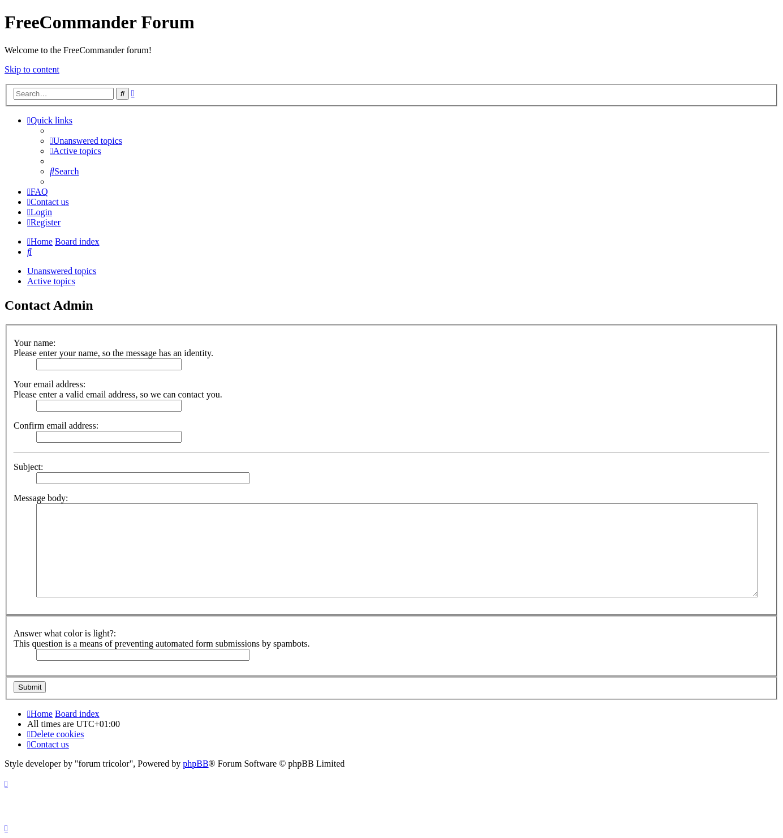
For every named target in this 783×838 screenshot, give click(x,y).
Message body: (41, 498)
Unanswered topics (61, 271)
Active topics (51, 281)
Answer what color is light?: (65, 633)
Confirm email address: (56, 425)
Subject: (28, 467)
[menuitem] (86, 141)
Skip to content (32, 69)
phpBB (195, 763)
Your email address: (49, 384)
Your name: (34, 343)
